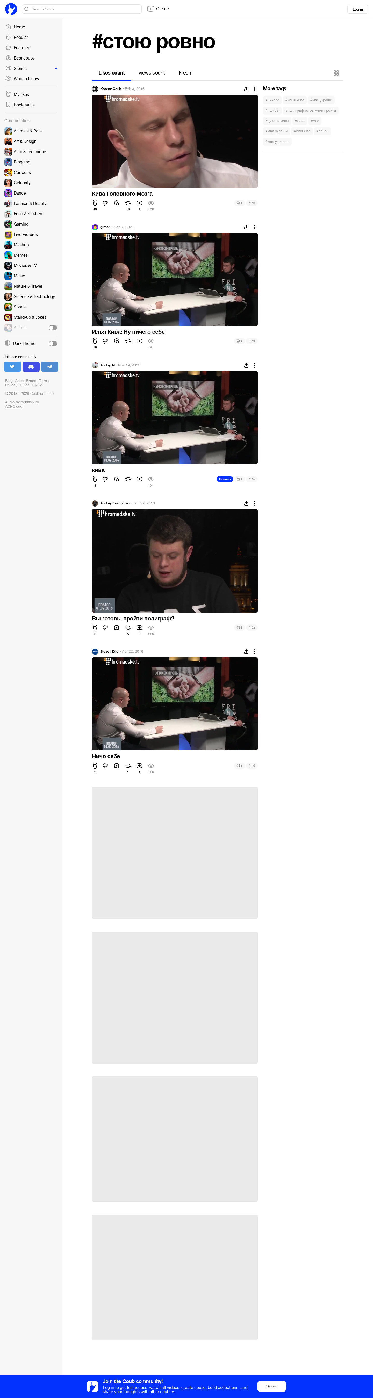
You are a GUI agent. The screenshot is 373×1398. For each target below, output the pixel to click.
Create (158, 9)
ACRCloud (13, 406)
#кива (300, 120)
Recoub (225, 479)
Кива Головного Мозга (122, 193)
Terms (44, 380)
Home (15, 27)
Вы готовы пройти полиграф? (133, 618)
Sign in (271, 1386)
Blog (9, 380)
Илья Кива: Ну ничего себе (128, 332)
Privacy (11, 385)
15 (252, 479)
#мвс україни (321, 100)
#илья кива (294, 100)
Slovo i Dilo (109, 651)
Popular (16, 37)
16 (252, 202)
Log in (358, 9)
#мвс (315, 120)
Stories (31, 68)
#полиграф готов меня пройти (310, 110)
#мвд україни (277, 131)
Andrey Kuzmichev (115, 503)
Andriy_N (107, 365)
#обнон (323, 131)
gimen (105, 227)
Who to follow (22, 79)
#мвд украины (277, 141)
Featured (17, 47)
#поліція (272, 110)
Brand (31, 380)
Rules (24, 385)
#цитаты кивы (277, 120)
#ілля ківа (302, 131)
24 (252, 627)
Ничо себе (106, 756)
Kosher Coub (110, 89)
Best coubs (20, 58)
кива (98, 470)
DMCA (37, 385)
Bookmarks (20, 105)
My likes (17, 94)
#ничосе (272, 100)
